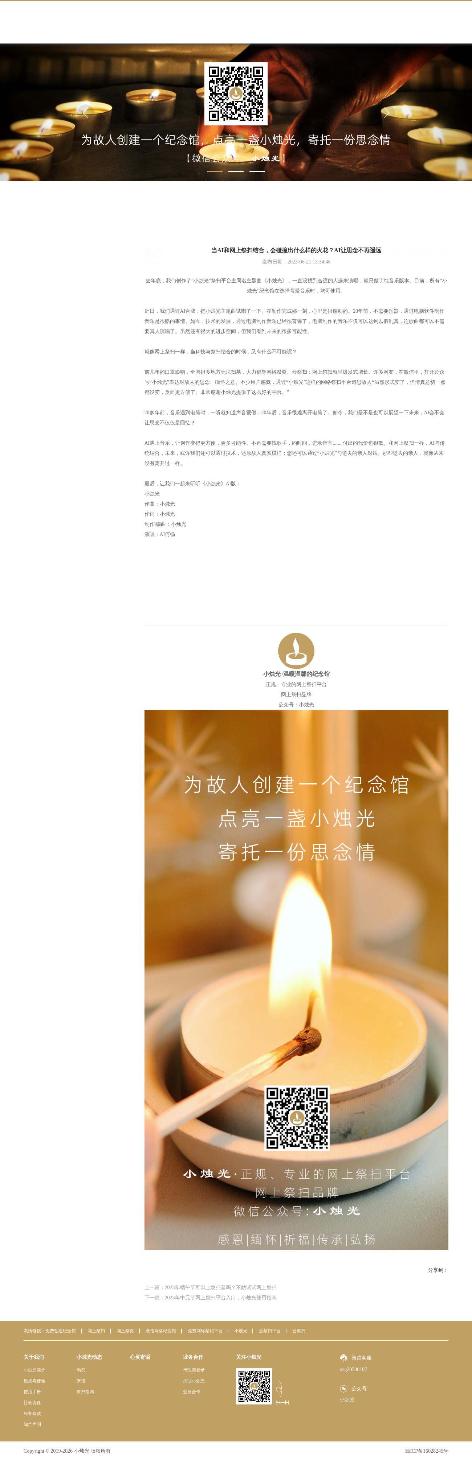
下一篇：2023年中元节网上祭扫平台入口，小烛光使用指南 (211, 1297)
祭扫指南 (58, 278)
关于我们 (235, 22)
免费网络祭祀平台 (205, 1330)
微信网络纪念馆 (161, 1330)
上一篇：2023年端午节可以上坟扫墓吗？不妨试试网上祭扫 (211, 1287)
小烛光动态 (283, 22)
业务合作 (379, 22)
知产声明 (32, 1424)
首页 (187, 22)
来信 (53, 262)
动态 (53, 246)
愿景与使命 (34, 1380)
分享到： (438, 1270)
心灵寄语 (331, 22)
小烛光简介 (34, 1370)
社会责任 (32, 1402)
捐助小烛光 (194, 1380)
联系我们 (427, 22)
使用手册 (32, 1391)
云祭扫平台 (270, 1330)
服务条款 (32, 1413)
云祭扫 (298, 1330)
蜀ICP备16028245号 (426, 1451)
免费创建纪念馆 (60, 1330)
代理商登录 (194, 1370)
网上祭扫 (96, 1330)
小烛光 (240, 1330)
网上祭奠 (125, 1330)
